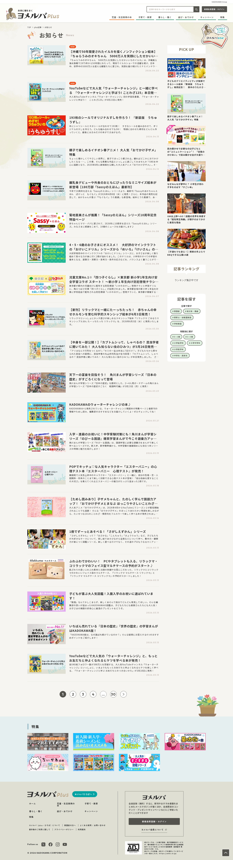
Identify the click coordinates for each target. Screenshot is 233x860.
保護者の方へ (70, 825)
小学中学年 (195, 343)
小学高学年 (179, 349)
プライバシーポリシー (64, 829)
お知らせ (48, 27)
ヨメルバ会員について (152, 829)
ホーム (32, 803)
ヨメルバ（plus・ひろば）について (44, 825)
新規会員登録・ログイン (214, 9)
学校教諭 (178, 323)
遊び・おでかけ (186, 17)
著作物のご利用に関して (39, 829)
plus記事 (38, 27)
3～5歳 (190, 336)
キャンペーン (207, 17)
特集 (222, 17)
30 (113, 694)
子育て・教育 (145, 17)
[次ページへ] (123, 694)
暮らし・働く (165, 17)
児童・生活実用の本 (122, 17)
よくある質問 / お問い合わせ (93, 825)
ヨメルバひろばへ (83, 794)
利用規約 (82, 829)
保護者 (177, 311)
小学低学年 (179, 343)
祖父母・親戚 (192, 311)
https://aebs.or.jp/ (168, 853)
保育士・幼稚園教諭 (182, 317)
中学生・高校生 (181, 355)
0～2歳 (177, 336)
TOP (29, 27)
